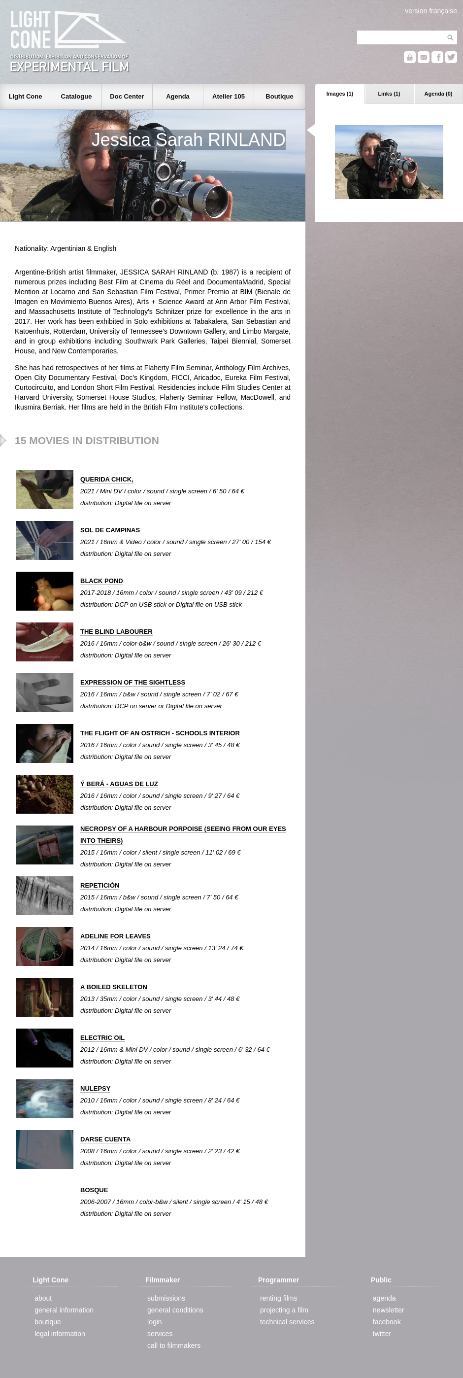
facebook (387, 1322)
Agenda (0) (439, 94)
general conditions (175, 1310)
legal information (59, 1334)
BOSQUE (94, 1190)
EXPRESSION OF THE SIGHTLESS (132, 682)
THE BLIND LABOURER (116, 631)
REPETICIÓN (99, 885)
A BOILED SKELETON (113, 987)
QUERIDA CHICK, (106, 479)
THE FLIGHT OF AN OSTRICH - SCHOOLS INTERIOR (160, 733)
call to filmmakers (173, 1345)
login (154, 1322)
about (43, 1298)
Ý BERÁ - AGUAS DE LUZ (119, 784)
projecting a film (284, 1310)
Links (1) (389, 94)
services (159, 1334)
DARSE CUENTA (105, 1139)
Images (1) (340, 94)
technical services (287, 1322)
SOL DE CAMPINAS (110, 530)
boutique (47, 1322)
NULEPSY (95, 1088)
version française (431, 11)
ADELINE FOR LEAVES (115, 936)
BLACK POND (101, 581)
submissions (166, 1298)
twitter (382, 1334)
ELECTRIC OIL (102, 1037)
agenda (384, 1298)
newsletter (388, 1310)
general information (64, 1310)
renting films (278, 1298)
